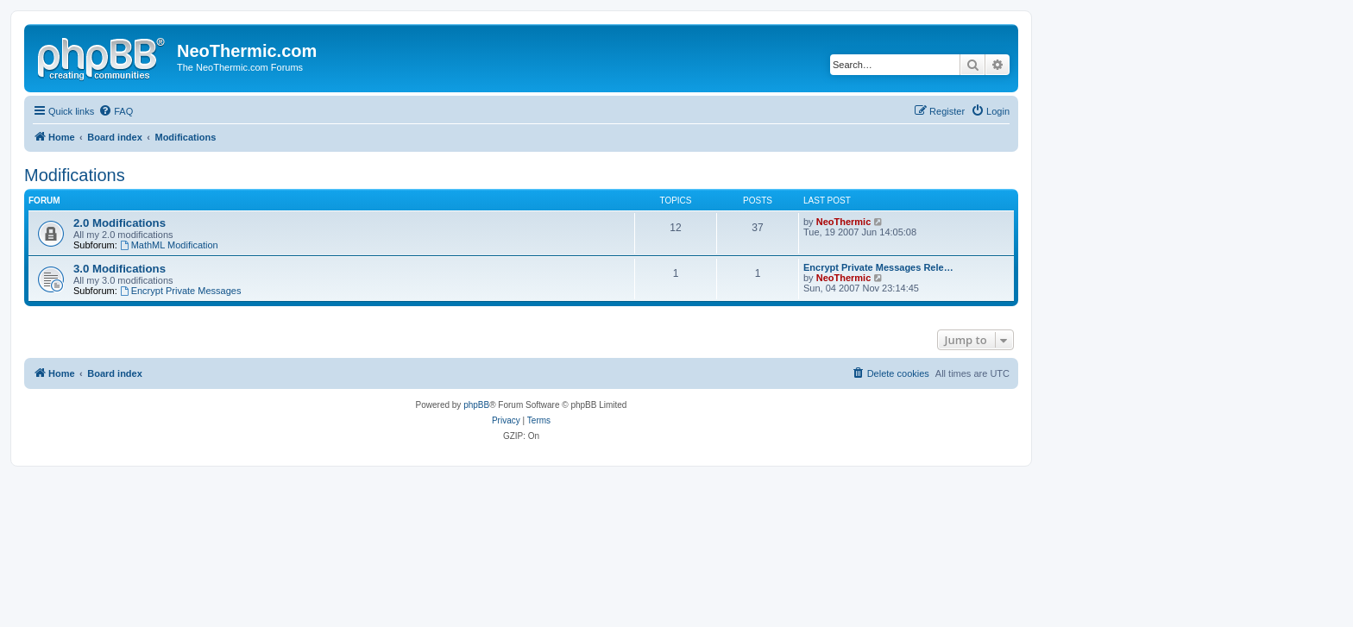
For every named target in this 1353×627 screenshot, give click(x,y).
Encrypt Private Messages (181, 290)
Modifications (74, 175)
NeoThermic (844, 221)
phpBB (476, 405)
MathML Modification (169, 245)
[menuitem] (115, 111)
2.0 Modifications (119, 222)
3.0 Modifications (119, 268)
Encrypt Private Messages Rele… (878, 267)
